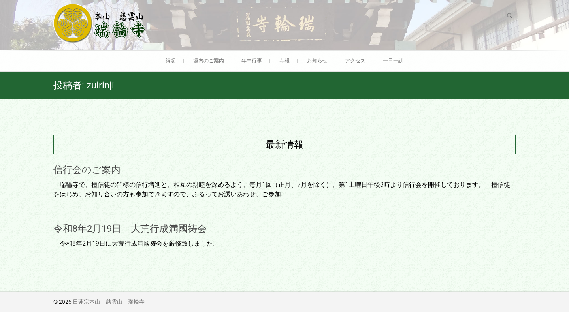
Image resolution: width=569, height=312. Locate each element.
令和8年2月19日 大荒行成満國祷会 (130, 228)
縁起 (171, 61)
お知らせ (317, 61)
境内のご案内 (208, 61)
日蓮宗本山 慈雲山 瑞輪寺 (109, 302)
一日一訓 (393, 61)
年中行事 (251, 61)
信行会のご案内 (87, 169)
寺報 (284, 61)
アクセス (355, 61)
